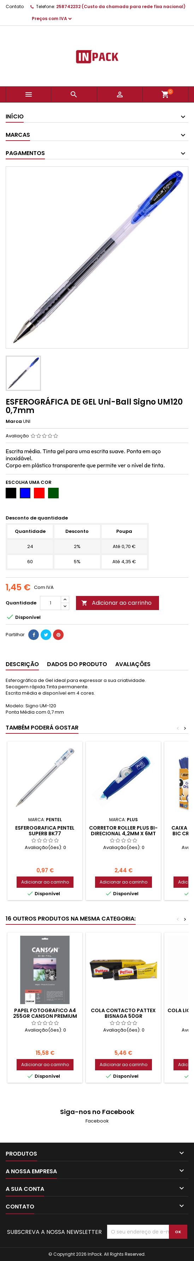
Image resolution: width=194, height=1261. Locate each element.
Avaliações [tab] (133, 664)
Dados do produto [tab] (77, 664)
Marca (14, 421)
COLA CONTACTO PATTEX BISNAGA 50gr (123, 1013)
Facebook (97, 1121)
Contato (15, 7)
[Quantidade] (50, 603)
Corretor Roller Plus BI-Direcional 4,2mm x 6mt (123, 830)
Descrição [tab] (22, 664)
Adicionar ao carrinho (116, 603)
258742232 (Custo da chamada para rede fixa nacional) (121, 7)
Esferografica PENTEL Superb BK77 (45, 830)
